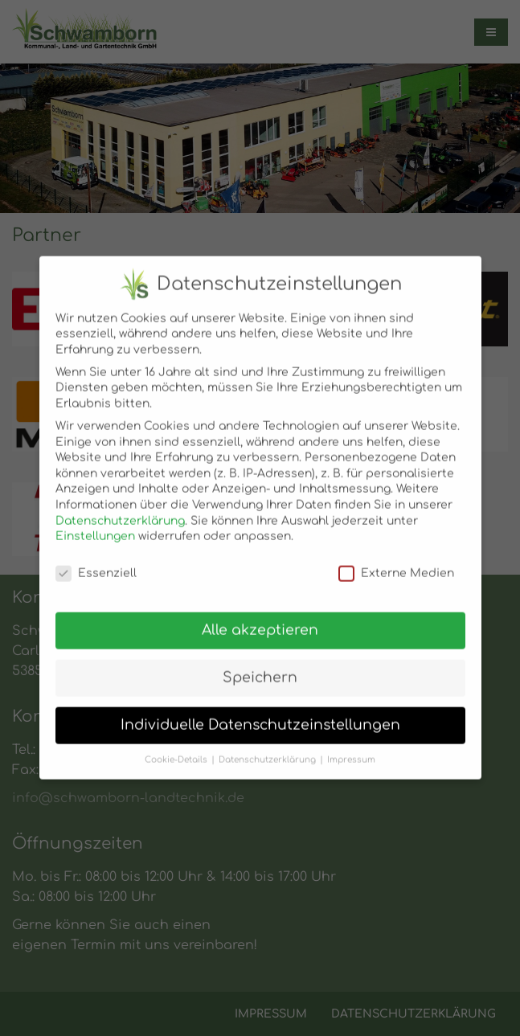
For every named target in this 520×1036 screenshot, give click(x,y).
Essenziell (96, 564)
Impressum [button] (351, 751)
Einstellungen (95, 528)
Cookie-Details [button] (176, 751)
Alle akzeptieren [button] (260, 621)
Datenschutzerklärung (120, 512)
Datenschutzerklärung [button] (267, 751)
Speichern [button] (260, 669)
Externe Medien (396, 564)
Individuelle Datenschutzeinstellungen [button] (260, 716)
